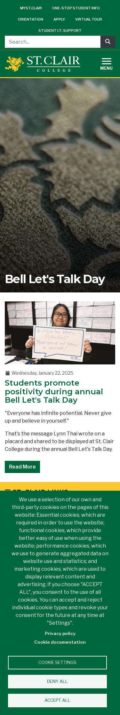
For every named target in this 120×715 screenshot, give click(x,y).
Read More (22, 467)
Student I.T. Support (60, 30)
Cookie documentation (60, 642)
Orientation (30, 19)
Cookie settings (57, 662)
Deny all (57, 681)
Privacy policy (60, 633)
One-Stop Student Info (76, 8)
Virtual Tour (88, 19)
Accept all (57, 700)
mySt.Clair (31, 8)
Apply (59, 19)
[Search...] (52, 42)
